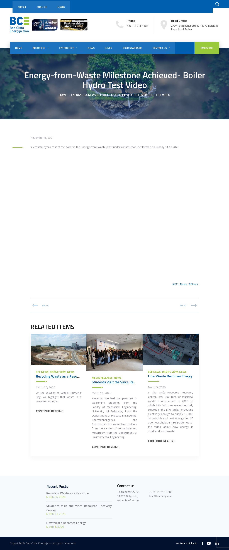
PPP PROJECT (66, 48)
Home (63, 95)
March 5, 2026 (157, 387)
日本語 (61, 7)
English (42, 7)
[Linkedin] (217, 543)
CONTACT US (159, 48)
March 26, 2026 (45, 387)
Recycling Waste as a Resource (60, 376)
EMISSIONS (207, 48)
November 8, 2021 (42, 137)
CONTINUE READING (49, 411)
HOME (18, 48)
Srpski (22, 7)
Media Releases (102, 377)
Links (108, 48)
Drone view (58, 372)
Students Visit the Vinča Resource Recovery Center (131, 382)
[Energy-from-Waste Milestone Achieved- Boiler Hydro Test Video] (114, 211)
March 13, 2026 (101, 393)
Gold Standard (132, 48)
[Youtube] (209, 543)
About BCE (39, 48)
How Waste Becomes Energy (170, 376)
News (194, 284)
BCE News (180, 284)
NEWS (91, 48)
